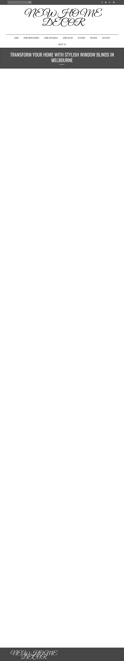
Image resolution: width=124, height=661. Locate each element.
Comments (92, 265)
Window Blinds (36, 172)
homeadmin (13, 84)
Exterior (81, 37)
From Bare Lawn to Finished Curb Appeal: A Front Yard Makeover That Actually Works (101, 180)
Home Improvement (31, 37)
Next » (10, 641)
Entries (91, 261)
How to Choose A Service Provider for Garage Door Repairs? (39, 531)
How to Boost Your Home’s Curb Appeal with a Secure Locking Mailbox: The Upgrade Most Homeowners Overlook (101, 169)
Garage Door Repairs (38, 622)
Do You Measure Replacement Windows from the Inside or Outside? (40, 310)
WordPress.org (92, 269)
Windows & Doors (21, 172)
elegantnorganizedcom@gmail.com (99, 151)
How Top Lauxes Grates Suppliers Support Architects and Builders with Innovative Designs (100, 204)
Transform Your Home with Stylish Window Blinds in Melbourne (37, 77)
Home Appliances (51, 37)
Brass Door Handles (37, 287)
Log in (89, 256)
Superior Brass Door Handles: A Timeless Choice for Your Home (41, 195)
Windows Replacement (38, 397)
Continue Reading (19, 167)
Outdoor (106, 37)
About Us (62, 44)
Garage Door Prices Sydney (40, 509)
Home (16, 37)
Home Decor (68, 37)
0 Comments (29, 176)
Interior (93, 37)
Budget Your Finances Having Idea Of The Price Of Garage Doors (41, 420)
